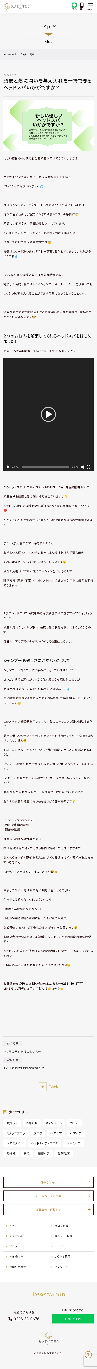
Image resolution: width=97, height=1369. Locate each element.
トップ (14, 1225)
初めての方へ (48, 1182)
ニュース (60, 1245)
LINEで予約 (72, 1318)
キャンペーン (55, 1122)
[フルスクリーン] (87, 466)
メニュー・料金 (64, 1235)
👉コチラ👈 (57, 988)
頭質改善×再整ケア (48, 1209)
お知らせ (13, 1122)
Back (53, 1086)
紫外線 (12, 1152)
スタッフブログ (17, 1132)
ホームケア (75, 1142)
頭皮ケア (45, 1152)
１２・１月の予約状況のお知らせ (25, 1067)
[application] (48, 415)
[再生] (10, 466)
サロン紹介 (62, 1225)
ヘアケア (58, 1132)
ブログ (24, 54)
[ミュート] (81, 466)
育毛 (28, 1152)
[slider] (45, 466)
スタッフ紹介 (19, 1235)
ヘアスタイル (16, 1142)
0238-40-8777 (74, 983)
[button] (48, 415)
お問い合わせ (19, 1266)
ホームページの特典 (48, 1195)
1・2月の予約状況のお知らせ (24, 1051)
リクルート (61, 1266)
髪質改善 (66, 1152)
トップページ (11, 54)
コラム (76, 1122)
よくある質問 (63, 1256)
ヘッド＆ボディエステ (46, 1142)
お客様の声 (18, 1256)
